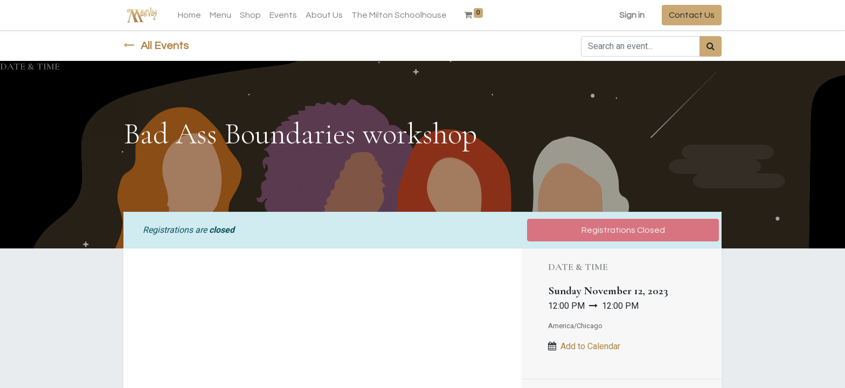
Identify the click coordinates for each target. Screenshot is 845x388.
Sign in (632, 15)
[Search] (710, 46)
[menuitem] (189, 15)
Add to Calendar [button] (590, 346)
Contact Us (692, 15)
